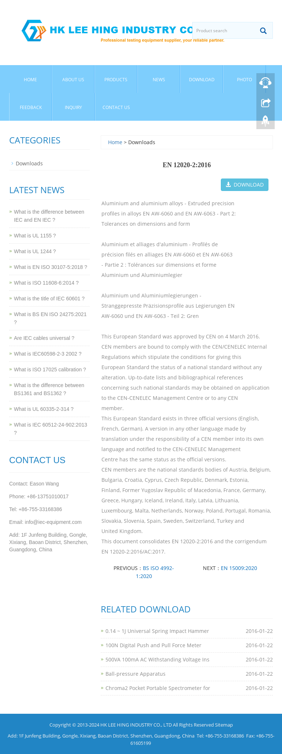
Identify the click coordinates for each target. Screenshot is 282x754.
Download (202, 79)
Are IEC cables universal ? (44, 338)
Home (30, 79)
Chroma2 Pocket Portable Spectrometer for (157, 687)
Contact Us (116, 107)
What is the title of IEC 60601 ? (49, 298)
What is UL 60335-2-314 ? (44, 409)
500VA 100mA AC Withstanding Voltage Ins (157, 659)
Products (115, 79)
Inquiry (73, 107)
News (159, 79)
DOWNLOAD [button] (245, 184)
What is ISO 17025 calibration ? (50, 369)
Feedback (31, 107)
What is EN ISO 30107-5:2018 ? (50, 267)
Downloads (29, 163)
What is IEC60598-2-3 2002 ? (47, 354)
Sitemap (224, 724)
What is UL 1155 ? (35, 236)
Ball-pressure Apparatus (135, 673)
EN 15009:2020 (239, 567)
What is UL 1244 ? (35, 251)
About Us (73, 79)
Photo (244, 79)
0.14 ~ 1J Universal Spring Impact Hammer (157, 630)
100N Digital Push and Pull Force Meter (153, 645)
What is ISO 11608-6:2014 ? (46, 283)
